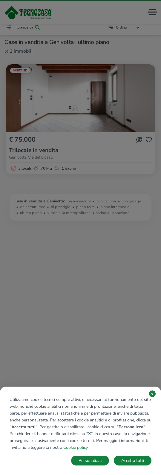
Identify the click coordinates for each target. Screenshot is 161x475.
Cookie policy (75, 447)
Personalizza (90, 460)
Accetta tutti (132, 460)
